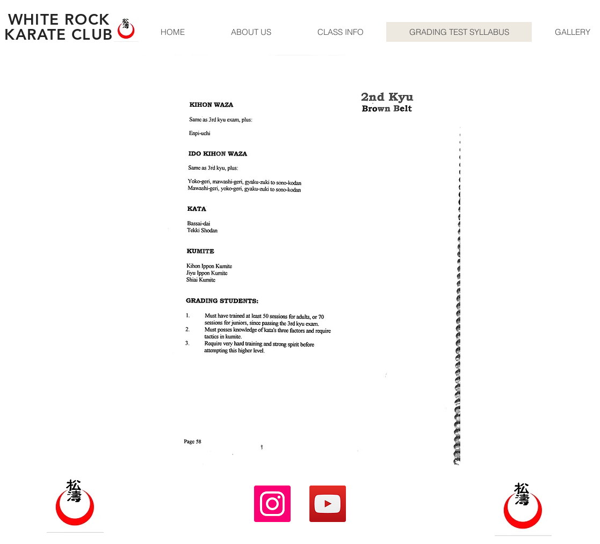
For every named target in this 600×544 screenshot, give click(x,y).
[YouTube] (327, 504)
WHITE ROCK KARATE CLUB (58, 26)
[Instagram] (272, 504)
